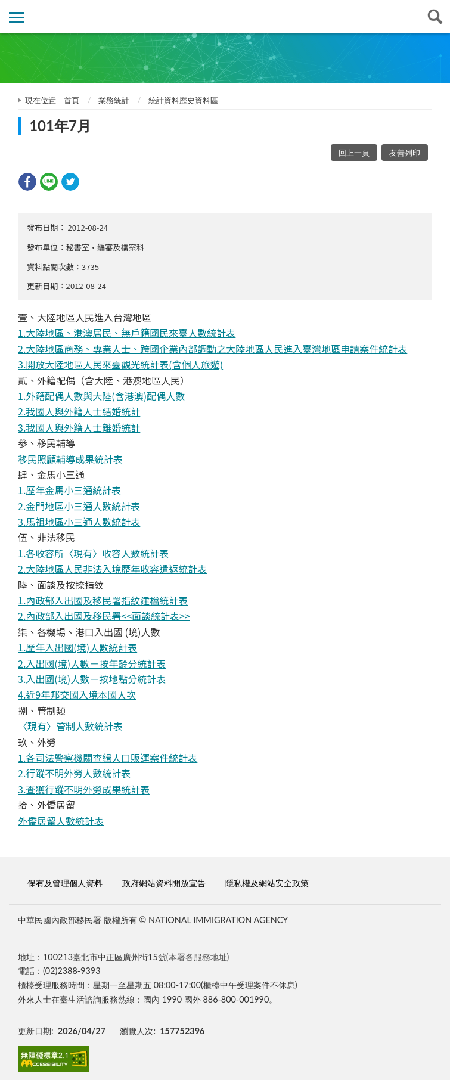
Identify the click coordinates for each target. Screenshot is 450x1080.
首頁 (71, 100)
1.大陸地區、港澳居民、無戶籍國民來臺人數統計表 (126, 332)
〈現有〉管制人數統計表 (70, 726)
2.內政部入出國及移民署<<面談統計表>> (104, 616)
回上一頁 (354, 152)
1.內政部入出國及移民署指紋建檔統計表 (103, 600)
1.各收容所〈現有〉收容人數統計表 (93, 553)
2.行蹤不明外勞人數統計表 (74, 773)
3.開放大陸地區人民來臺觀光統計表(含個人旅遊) (120, 364)
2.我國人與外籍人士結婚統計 (79, 411)
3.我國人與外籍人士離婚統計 (79, 427)
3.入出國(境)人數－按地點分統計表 (92, 679)
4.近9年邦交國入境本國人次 (77, 694)
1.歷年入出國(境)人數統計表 (77, 647)
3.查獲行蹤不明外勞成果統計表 (84, 789)
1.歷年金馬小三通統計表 (69, 490)
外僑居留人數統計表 (61, 821)
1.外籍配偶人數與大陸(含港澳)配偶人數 (101, 396)
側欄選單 (16, 17)
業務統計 (113, 100)
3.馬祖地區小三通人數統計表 (79, 521)
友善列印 (404, 152)
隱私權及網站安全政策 (267, 883)
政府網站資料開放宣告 (164, 883)
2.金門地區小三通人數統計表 (79, 506)
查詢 (433, 16)
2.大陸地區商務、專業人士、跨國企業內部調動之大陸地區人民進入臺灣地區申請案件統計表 (212, 349)
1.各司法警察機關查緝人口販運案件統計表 (107, 757)
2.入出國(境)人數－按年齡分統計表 (92, 663)
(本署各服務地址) (197, 957)
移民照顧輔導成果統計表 (70, 459)
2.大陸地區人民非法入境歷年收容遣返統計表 (112, 568)
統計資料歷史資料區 (183, 100)
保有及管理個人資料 (65, 883)
